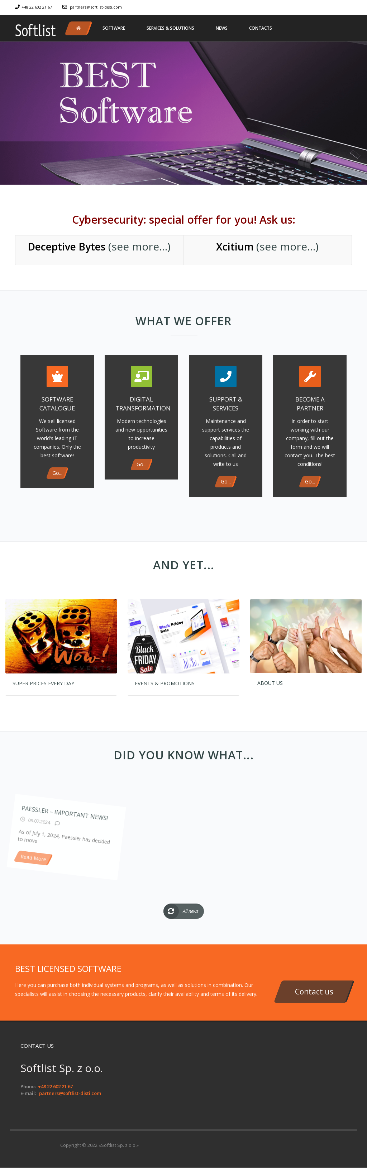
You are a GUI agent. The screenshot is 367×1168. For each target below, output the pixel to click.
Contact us (314, 992)
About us (270, 683)
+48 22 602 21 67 (37, 7)
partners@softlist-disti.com (96, 7)
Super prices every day (43, 683)
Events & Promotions (165, 683)
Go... (57, 472)
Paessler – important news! (89, 863)
